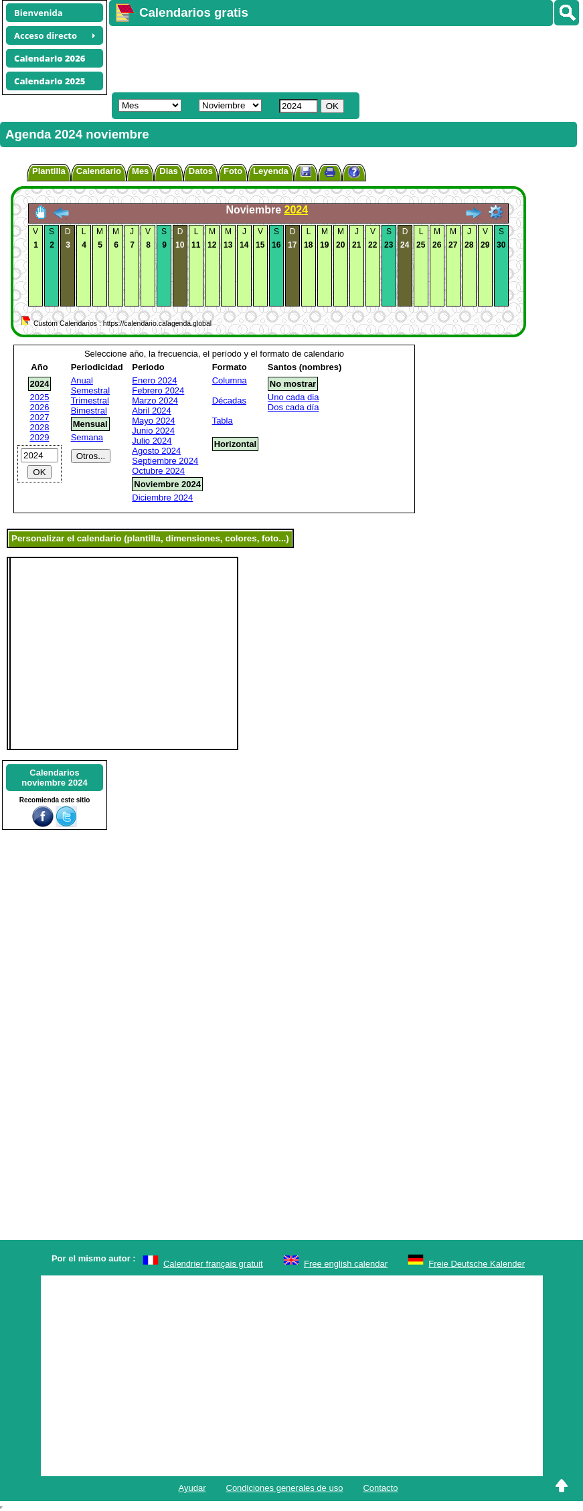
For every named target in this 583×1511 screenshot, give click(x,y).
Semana (87, 437)
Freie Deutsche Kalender (476, 1264)
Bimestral (89, 411)
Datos (201, 171)
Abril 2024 (151, 411)
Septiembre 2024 (165, 461)
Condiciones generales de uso (284, 1488)
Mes (140, 171)
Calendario (98, 171)
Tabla (222, 421)
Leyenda (270, 171)
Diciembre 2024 (162, 498)
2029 (40, 437)
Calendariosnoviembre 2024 (54, 778)
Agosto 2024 (156, 451)
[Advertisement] (339, 57)
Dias (168, 171)
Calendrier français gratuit (213, 1264)
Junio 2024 (153, 431)
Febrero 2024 (158, 390)
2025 (40, 397)
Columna (229, 380)
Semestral (90, 390)
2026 (40, 407)
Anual (82, 380)
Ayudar (192, 1488)
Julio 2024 (151, 441)
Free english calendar (346, 1264)
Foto (233, 171)
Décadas (229, 400)
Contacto (380, 1488)
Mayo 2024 (153, 421)
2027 (40, 417)
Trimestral (90, 400)
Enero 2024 (154, 380)
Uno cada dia (293, 397)
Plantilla (49, 171)
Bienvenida (38, 13)
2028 (40, 427)
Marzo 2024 (155, 400)
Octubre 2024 (158, 471)
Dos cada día (293, 407)
